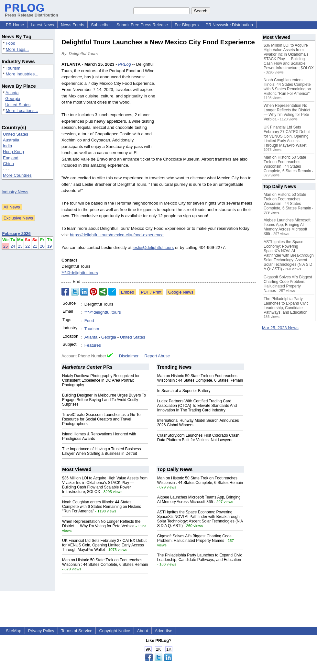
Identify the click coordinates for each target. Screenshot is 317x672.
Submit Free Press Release (142, 24)
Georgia (12, 98)
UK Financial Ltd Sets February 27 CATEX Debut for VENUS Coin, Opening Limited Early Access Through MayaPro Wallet (104, 545)
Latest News (42, 24)
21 (35, 246)
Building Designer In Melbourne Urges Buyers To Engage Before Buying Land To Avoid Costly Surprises (104, 400)
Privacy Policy (41, 630)
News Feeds (72, 24)
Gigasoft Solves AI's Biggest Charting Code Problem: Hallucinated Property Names (194, 538)
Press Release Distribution (31, 12)
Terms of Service (77, 630)
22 (27, 246)
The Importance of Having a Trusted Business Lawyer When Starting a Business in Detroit (101, 451)
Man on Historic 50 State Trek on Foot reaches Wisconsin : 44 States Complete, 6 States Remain (200, 378)
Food (11, 43)
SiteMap (13, 630)
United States (17, 104)
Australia (11, 140)
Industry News (15, 191)
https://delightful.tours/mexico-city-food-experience (117, 234)
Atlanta (11, 92)
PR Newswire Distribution (229, 24)
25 (5, 246)
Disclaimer (129, 355)
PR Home (15, 24)
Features (92, 345)
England (10, 157)
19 (49, 246)
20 (42, 246)
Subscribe (100, 24)
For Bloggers (187, 24)
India (7, 145)
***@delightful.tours (79, 272)
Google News (180, 292)
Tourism (12, 68)
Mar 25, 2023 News (280, 327)
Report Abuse (157, 355)
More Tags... (17, 49)
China (8, 163)
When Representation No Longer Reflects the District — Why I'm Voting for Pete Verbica (101, 523)
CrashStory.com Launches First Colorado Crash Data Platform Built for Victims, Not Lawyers (198, 437)
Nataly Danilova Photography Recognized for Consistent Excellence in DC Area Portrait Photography (100, 380)
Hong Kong (13, 151)
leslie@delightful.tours (153, 247)
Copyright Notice (114, 630)
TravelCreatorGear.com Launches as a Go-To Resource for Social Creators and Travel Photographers (101, 419)
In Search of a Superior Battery (184, 390)
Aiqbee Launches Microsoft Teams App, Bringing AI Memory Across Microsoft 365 (199, 499)
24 (13, 246)
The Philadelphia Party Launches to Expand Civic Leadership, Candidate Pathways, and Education (199, 557)
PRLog (124, 64)
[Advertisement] (207, 108)
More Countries (17, 175)
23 (20, 246)
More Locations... (22, 110)
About (142, 630)
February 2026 (16, 233)
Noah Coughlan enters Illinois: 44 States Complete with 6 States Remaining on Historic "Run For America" (101, 506)
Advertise (163, 630)
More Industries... (22, 74)
